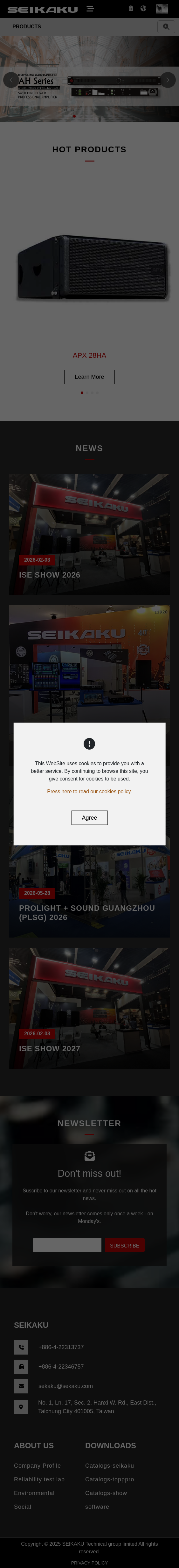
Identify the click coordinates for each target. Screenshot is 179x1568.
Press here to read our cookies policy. (89, 791)
